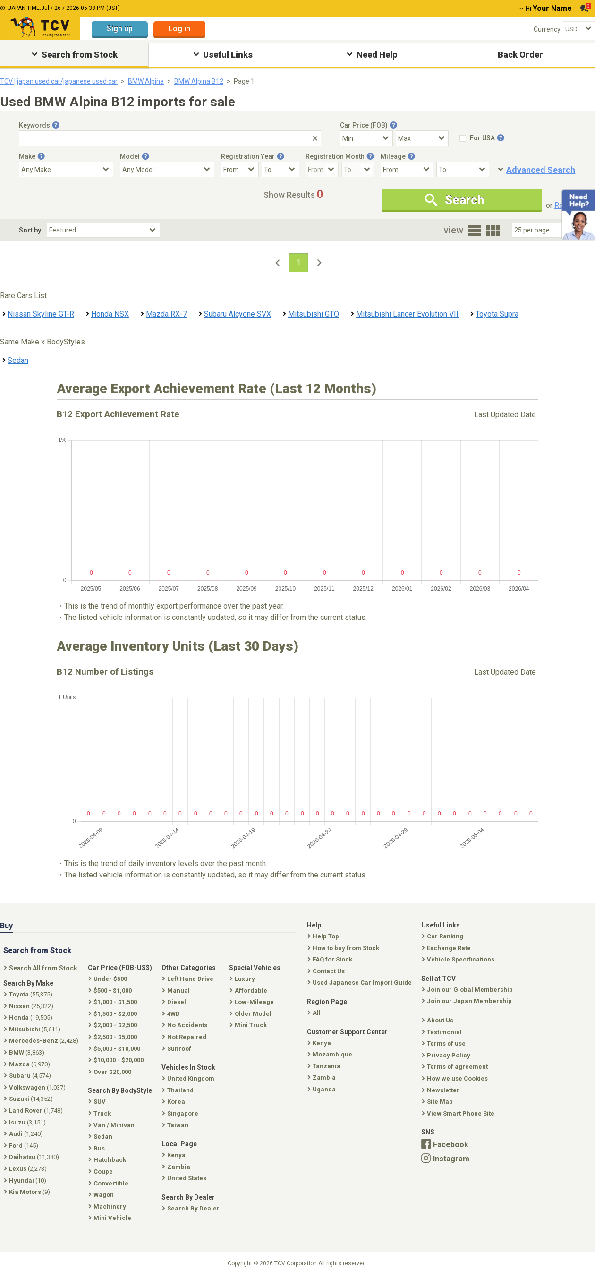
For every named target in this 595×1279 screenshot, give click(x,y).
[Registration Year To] (280, 169)
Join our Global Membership (468, 989)
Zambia (322, 1077)
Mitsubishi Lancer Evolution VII (407, 313)
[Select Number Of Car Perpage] (544, 230)
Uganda (322, 1089)
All (315, 1012)
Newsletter (441, 1090)
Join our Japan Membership (468, 1000)
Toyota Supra (497, 313)
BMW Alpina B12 (198, 81)
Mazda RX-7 (166, 313)
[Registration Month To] (357, 169)
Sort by (30, 230)
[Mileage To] (462, 169)
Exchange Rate (447, 948)
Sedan (18, 360)
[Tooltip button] (56, 125)
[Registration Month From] (322, 169)
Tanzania (324, 1066)
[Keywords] (170, 138)
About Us (438, 1020)
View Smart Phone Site (459, 1113)
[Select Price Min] (366, 138)
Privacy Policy (447, 1055)
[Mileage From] (407, 169)
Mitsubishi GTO (313, 313)
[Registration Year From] (240, 169)
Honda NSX (110, 313)
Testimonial (443, 1032)
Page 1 (244, 81)
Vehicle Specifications (459, 959)
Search (454, 200)
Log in (179, 28)
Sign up (120, 28)
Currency (547, 29)
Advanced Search (540, 170)
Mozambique (330, 1054)
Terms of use (445, 1043)
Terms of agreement (456, 1066)
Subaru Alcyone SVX (237, 313)
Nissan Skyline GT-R (41, 313)
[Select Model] (167, 169)
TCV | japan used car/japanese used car (59, 81)
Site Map (438, 1101)
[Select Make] (66, 169)
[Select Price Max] (422, 138)
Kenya (320, 1043)
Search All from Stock (41, 968)
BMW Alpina (146, 81)
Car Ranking (443, 936)
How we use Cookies (456, 1078)
